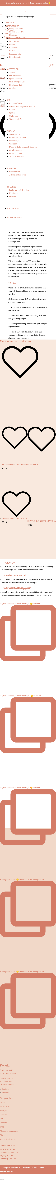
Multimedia (14, 193)
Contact (9, 30)
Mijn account (12, 37)
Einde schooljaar (16, 153)
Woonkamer (14, 41)
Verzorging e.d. (15, 119)
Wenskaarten (14, 171)
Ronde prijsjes (14, 217)
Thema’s (11, 131)
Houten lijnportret (16, 32)
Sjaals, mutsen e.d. (16, 78)
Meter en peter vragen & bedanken (23, 147)
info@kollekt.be (6, 1078)
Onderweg (13, 116)
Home (2, 55)
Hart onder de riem (17, 137)
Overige (12, 88)
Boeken (12, 109)
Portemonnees (15, 75)
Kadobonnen (13, 208)
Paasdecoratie (15, 54)
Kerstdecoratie (15, 57)
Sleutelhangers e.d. (17, 82)
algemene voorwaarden (18, 338)
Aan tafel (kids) (15, 103)
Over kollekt (12, 26)
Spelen (12, 113)
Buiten (12, 51)
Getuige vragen (15, 150)
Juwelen (12, 72)
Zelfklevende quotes (17, 175)
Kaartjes (11, 168)
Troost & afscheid (16, 156)
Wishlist (9, 33)
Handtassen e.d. (15, 85)
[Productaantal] (2, 102)
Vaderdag (13, 144)
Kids (9, 100)
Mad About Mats (16, 28)
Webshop (9, 22)
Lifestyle (11, 187)
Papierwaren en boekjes (19, 190)
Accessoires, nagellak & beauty (22, 106)
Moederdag (14, 140)
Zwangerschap (15, 134)
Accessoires (13, 69)
